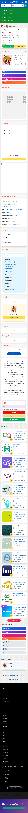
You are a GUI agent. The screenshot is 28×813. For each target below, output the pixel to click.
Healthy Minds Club (18, 539)
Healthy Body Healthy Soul (19, 431)
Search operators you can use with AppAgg (14, 675)
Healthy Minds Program (19, 566)
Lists (4, 712)
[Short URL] (14, 409)
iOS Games (8, 268)
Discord (5, 761)
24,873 (10, 17)
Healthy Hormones (18, 553)
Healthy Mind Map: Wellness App (19, 458)
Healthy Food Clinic (18, 593)
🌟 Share (14, 412)
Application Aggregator (18, 766)
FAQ (4, 689)
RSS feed (17, 385)
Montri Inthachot (8, 256)
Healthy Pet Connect (18, 499)
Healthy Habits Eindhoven (19, 580)
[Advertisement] (14, 178)
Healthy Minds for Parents (19, 471)
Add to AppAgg (14, 679)
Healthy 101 (16, 526)
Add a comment (15, 37)
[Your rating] (15, 35)
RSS (4, 741)
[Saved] (5, 2)
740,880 (11, 14)
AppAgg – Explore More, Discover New (15, 794)
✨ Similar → (6, 72)
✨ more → (14, 620)
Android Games (9, 264)
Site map (5, 698)
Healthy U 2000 (17, 512)
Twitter (5, 758)
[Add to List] (11, 439)
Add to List (21, 46)
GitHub (5, 755)
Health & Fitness (17, 433)
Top (3, 732)
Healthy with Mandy (18, 485)
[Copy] (25, 51)
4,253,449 (10, 10)
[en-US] (15, 787)
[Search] (6, 5)
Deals (4, 735)
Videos (4, 738)
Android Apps (9, 262)
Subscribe (10, 289)
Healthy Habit (16, 444)
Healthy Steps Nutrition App (19, 607)
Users (4, 709)
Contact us (5, 695)
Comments (5, 721)
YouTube (5, 749)
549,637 (10, 20)
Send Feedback (6, 701)
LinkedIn (5, 752)
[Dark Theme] (23, 2)
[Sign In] (26, 2)
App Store (7, 46)
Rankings (5, 718)
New (4, 729)
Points (4, 715)
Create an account (14, 808)
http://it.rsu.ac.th (13, 224)
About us (5, 692)
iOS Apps (8, 266)
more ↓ (14, 66)
